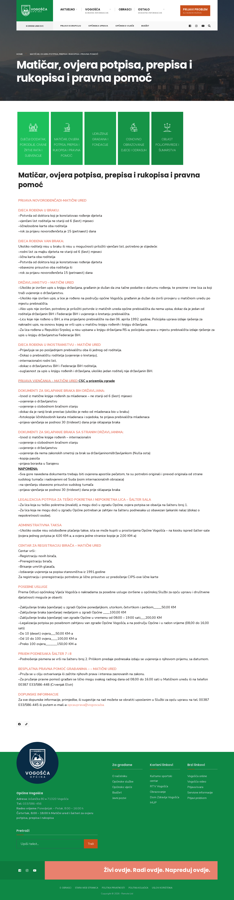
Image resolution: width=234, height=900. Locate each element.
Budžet (145, 25)
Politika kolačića (138, 887)
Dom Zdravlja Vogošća (164, 797)
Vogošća (96, 10)
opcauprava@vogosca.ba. (85, 705)
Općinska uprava (98, 25)
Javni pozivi (119, 798)
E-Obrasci (65, 887)
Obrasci (125, 9)
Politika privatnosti (113, 887)
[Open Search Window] (208, 25)
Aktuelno (67, 9)
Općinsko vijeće (124, 25)
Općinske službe (122, 782)
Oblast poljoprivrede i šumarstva (167, 144)
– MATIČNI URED (88, 345)
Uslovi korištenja (162, 887)
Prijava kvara (195, 787)
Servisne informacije (200, 793)
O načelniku (119, 776)
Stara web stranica (86, 887)
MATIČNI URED (66, 381)
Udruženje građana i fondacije (100, 139)
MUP (153, 803)
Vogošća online (197, 776)
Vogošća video (196, 782)
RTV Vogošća (159, 786)
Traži (91, 843)
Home (19, 54)
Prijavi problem (195, 10)
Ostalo (150, 10)
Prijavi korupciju (70, 25)
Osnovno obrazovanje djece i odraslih (133, 144)
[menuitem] (70, 9)
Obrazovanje (158, 792)
